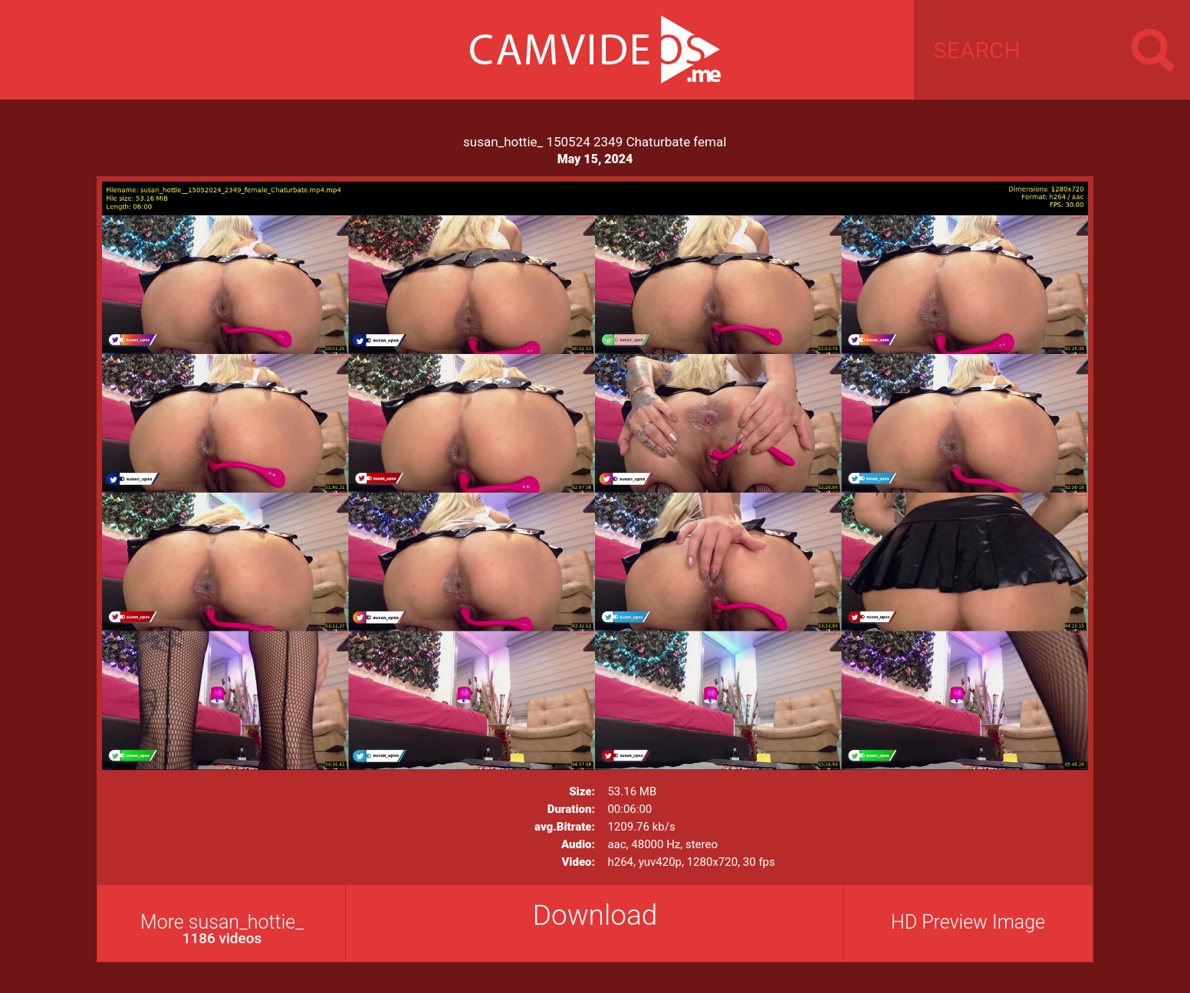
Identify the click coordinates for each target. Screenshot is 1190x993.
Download (595, 915)
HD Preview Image (968, 922)
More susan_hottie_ (222, 929)
